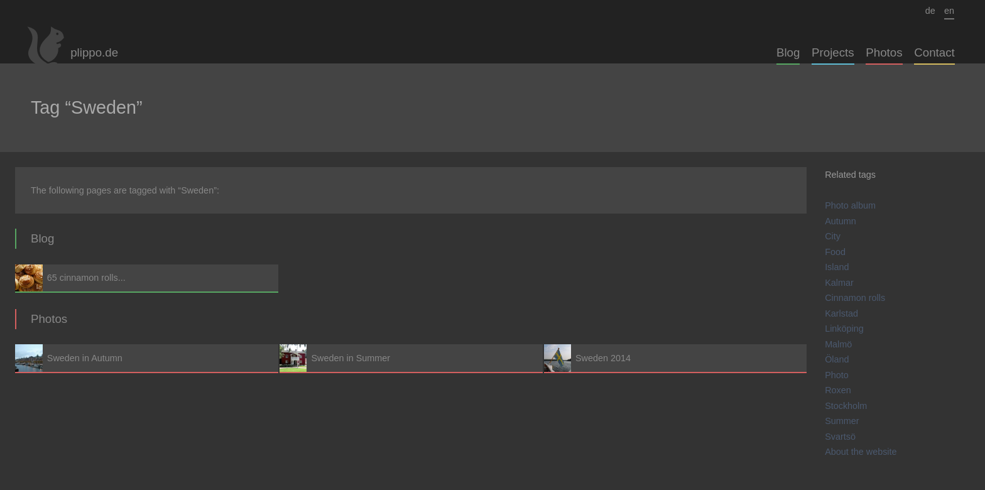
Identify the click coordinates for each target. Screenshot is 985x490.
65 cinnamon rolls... (146, 277)
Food (835, 252)
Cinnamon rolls (855, 298)
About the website (860, 452)
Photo (837, 375)
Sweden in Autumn (146, 357)
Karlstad (841, 313)
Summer (842, 421)
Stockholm (846, 406)
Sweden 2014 (675, 357)
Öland (837, 359)
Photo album (850, 205)
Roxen (838, 390)
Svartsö (840, 437)
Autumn (840, 221)
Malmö (838, 344)
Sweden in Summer (411, 357)
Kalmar (839, 283)
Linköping (844, 329)
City (833, 236)
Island (837, 267)
